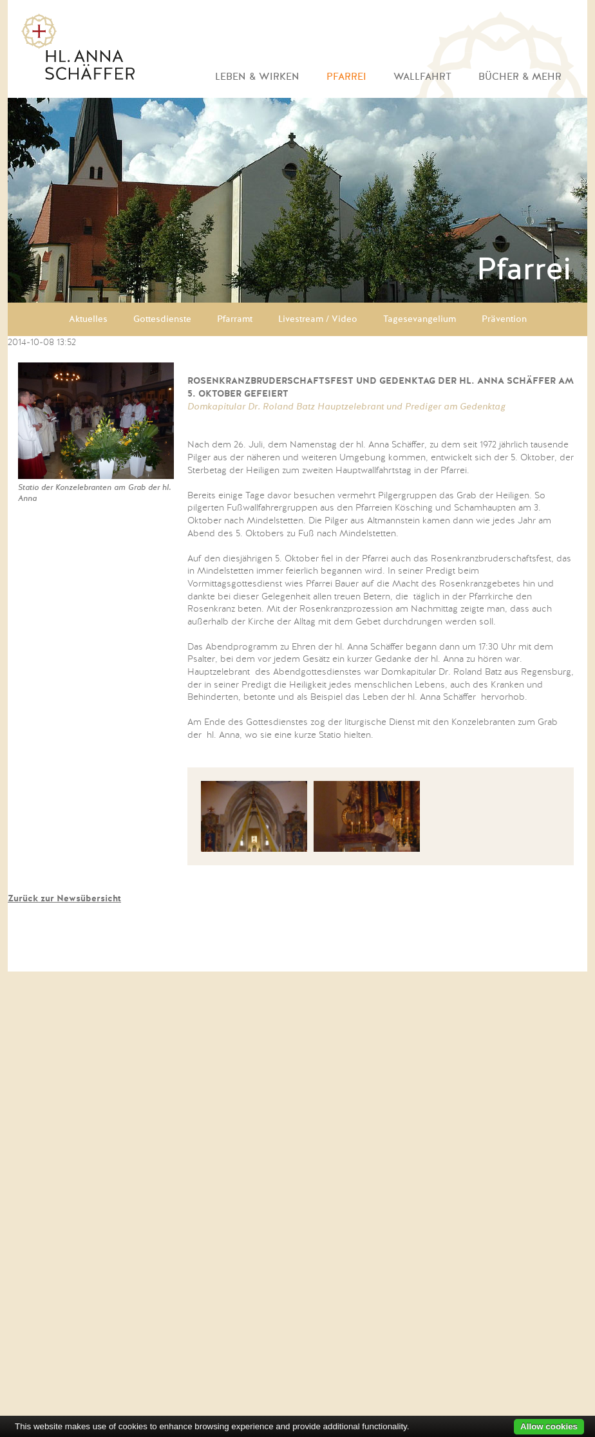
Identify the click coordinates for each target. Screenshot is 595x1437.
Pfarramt (234, 319)
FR (549, 955)
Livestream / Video (317, 319)
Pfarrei (346, 77)
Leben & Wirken (257, 77)
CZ (532, 955)
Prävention (504, 319)
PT (566, 955)
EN (514, 955)
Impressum (305, 955)
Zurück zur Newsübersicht (64, 898)
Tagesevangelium (419, 319)
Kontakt (245, 955)
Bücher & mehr (520, 77)
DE (497, 955)
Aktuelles (88, 319)
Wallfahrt (422, 77)
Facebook (357, 957)
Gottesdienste (162, 319)
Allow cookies (549, 1426)
